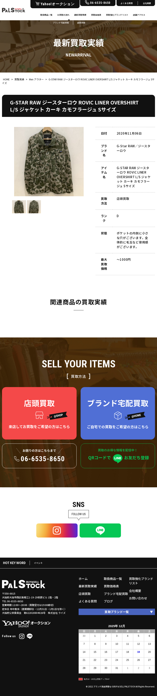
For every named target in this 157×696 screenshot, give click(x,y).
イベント (38, 562)
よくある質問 (127, 3)
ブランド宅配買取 (116, 594)
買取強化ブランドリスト (117, 14)
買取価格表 (96, 14)
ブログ (108, 601)
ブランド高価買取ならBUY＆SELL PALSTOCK (114, 686)
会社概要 (147, 3)
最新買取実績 (80, 14)
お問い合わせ (138, 598)
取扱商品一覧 (46, 14)
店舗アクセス (139, 14)
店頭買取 (85, 594)
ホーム (83, 578)
